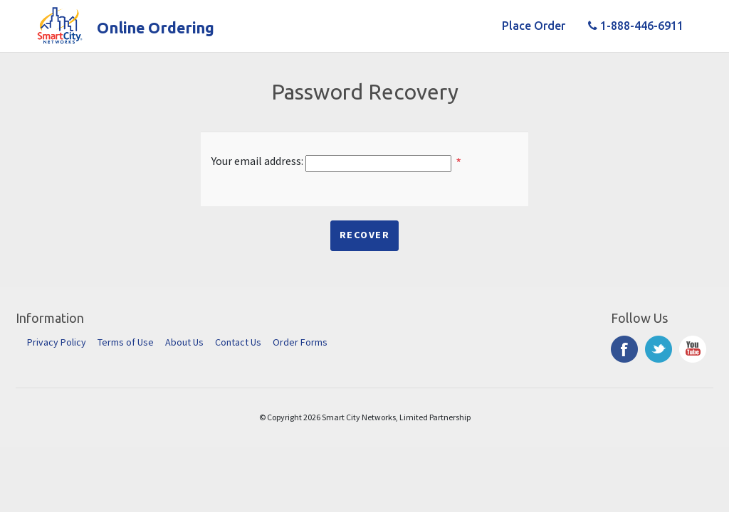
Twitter (658, 349)
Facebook (624, 349)
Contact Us (238, 342)
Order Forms (300, 342)
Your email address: (257, 161)
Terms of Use (126, 342)
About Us (184, 342)
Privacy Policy (56, 342)
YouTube (692, 349)
